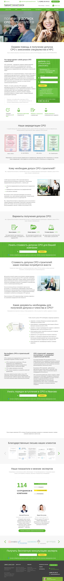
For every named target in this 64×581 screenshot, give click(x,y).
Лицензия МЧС (29, 567)
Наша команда (41, 5)
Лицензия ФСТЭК (30, 569)
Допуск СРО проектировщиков (21, 568)
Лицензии (56, 9)
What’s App (57, 5)
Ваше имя (42, 75)
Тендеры (48, 9)
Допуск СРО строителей (20, 567)
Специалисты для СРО (20, 571)
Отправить (42, 85)
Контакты (47, 5)
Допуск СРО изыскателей (20, 569)
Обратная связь (55, 1)
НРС (16, 9)
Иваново (8, 1)
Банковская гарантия (26, 9)
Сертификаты (38, 9)
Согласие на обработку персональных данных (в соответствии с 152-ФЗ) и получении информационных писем (33, 398)
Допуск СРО (8, 9)
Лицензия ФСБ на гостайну (31, 568)
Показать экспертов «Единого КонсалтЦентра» (32, 530)
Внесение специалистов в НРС (21, 570)
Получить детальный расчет (28, 1)
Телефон (42, 80)
